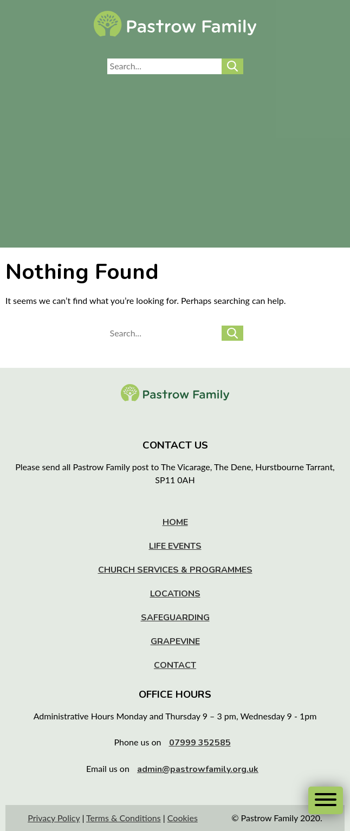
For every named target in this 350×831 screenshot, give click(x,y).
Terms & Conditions (123, 818)
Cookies (182, 818)
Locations (175, 594)
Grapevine (175, 641)
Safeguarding (175, 618)
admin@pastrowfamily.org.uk (197, 769)
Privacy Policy (54, 818)
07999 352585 (200, 743)
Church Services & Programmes (175, 570)
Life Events (175, 546)
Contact (175, 665)
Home (175, 522)
